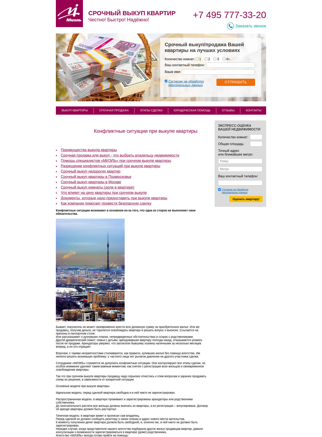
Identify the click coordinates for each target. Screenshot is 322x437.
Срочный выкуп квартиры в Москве (91, 182)
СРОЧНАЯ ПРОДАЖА (114, 110)
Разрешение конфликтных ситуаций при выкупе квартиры (110, 166)
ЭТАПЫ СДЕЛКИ (151, 110)
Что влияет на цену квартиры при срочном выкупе (104, 193)
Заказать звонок (250, 26)
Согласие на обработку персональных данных (186, 83)
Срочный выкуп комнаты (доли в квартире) (97, 187)
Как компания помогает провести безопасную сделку (106, 203)
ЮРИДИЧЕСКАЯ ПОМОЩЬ (192, 110)
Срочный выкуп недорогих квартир (90, 171)
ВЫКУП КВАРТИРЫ (75, 110)
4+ (228, 59)
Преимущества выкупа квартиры (89, 150)
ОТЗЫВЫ (228, 110)
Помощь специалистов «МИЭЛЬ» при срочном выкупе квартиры (116, 161)
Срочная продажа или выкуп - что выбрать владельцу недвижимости (120, 155)
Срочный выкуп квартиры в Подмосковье (96, 177)
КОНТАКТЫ (253, 110)
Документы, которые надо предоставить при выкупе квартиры (114, 198)
